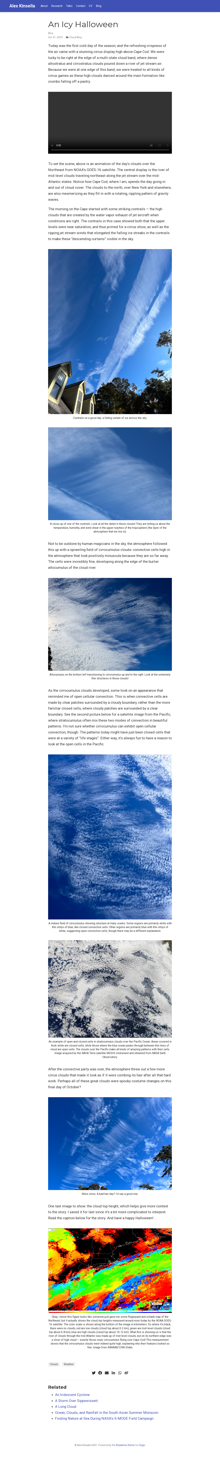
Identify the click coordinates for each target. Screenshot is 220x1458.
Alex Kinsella (22, 5)
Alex (50, 33)
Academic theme (125, 1445)
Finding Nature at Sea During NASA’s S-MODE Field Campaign (104, 1418)
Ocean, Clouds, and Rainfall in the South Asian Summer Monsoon (106, 1413)
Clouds (54, 1364)
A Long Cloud (65, 1407)
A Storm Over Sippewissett (76, 1401)
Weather (69, 1364)
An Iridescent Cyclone (72, 1395)
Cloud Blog (75, 37)
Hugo (142, 1445)
